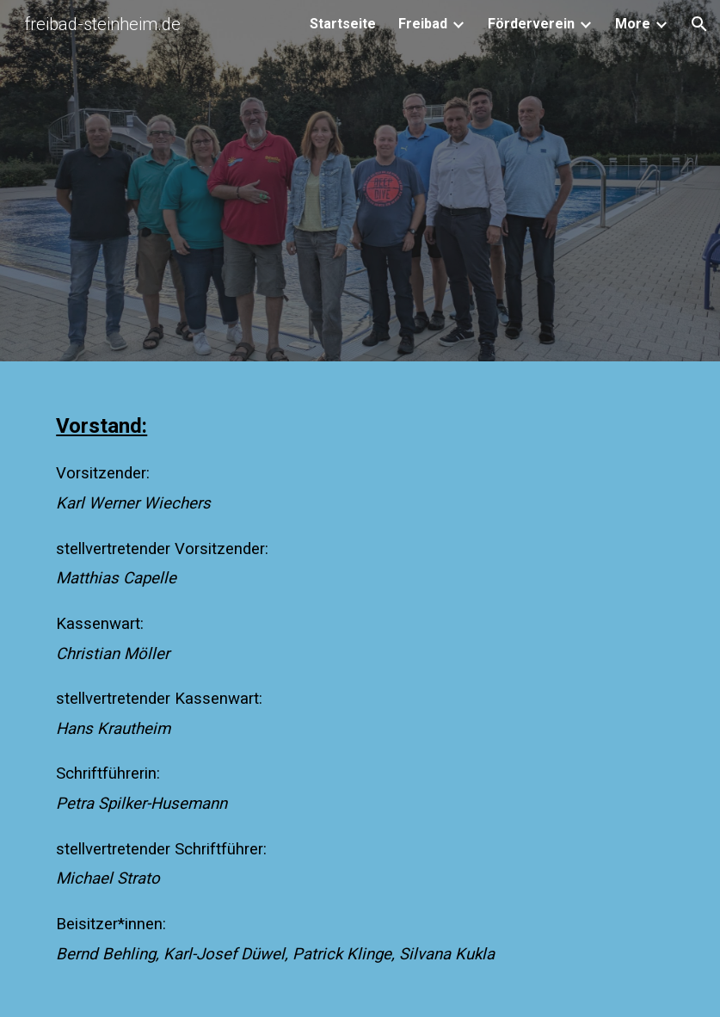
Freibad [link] (422, 23)
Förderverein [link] (531, 23)
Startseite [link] (343, 23)
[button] (699, 24)
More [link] (632, 23)
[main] (360, 693)
